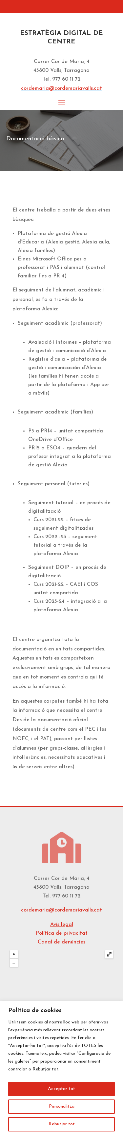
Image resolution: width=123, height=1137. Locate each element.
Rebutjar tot (62, 1124)
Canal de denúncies (61, 942)
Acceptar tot (61, 1088)
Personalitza (61, 1106)
